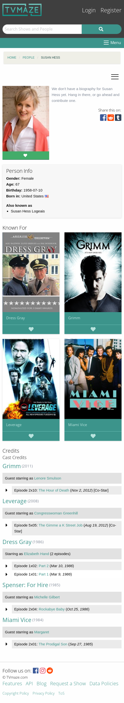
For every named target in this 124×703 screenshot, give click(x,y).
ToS (61, 693)
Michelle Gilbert (47, 597)
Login (89, 10)
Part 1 (44, 574)
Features (12, 684)
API (29, 684)
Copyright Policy (15, 693)
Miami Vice (77, 424)
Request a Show (68, 684)
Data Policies (103, 684)
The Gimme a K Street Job (61, 525)
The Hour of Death (54, 490)
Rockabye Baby (52, 609)
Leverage (13, 424)
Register (111, 10)
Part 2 (44, 566)
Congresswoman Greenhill (56, 513)
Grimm (74, 317)
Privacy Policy (44, 693)
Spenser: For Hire (25, 585)
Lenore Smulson (47, 478)
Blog (41, 684)
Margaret (41, 632)
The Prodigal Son (53, 644)
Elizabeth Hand (36, 554)
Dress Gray (15, 317)
